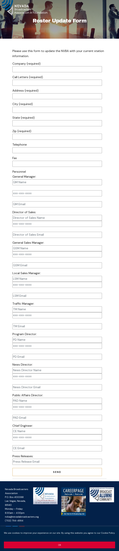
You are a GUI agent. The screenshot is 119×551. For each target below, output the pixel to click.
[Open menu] (112, 9)
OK (59, 545)
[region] (59, 538)
